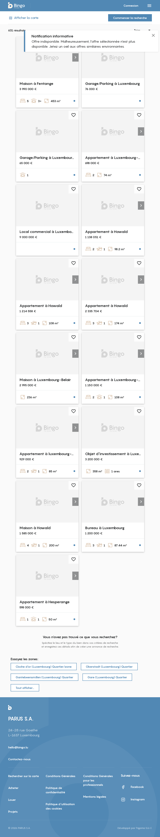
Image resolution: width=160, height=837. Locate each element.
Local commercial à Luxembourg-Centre (55, 231)
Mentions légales (94, 796)
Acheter (13, 788)
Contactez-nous (19, 759)
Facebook (132, 787)
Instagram (133, 799)
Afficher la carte (23, 17)
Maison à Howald (35, 528)
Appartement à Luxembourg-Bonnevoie (121, 157)
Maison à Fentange (36, 83)
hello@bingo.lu (18, 747)
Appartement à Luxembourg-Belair (116, 380)
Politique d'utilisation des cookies (60, 806)
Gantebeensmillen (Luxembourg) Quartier (44, 677)
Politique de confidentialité (55, 790)
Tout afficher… (25, 688)
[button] (75, 57)
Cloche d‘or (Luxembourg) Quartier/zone (44, 666)
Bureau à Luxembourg (104, 528)
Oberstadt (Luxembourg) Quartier (109, 666)
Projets (13, 811)
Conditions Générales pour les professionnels (98, 780)
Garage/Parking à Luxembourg (112, 83)
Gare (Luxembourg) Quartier (107, 677)
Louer (12, 799)
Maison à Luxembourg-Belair (45, 380)
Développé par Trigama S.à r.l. (135, 828)
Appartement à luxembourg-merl (49, 454)
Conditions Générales (60, 776)
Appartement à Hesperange (44, 602)
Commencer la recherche (130, 18)
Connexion (131, 5)
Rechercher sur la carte (23, 776)
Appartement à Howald (106, 231)
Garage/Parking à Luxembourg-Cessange (56, 157)
